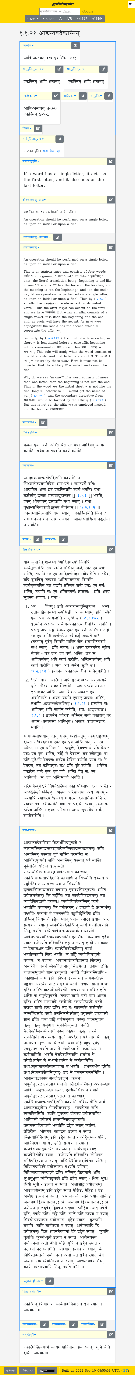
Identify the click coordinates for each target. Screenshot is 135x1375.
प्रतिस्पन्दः (27, 1370)
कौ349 (97, 19)
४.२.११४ (99, 400)
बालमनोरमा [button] (30, 1324)
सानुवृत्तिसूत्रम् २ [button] (33, 69)
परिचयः (10, 1370)
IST (125, 1370)
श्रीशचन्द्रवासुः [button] (31, 247)
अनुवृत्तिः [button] (96, 96)
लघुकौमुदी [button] (29, 1335)
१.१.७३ (39, 395)
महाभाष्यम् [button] (29, 830)
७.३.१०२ (54, 338)
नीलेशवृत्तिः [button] (30, 432)
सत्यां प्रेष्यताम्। (51, 151)
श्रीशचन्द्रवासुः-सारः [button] (34, 200)
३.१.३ (101, 299)
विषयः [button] (27, 128)
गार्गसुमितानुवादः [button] (33, 139)
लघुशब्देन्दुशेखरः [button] (33, 1281)
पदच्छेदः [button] (28, 45)
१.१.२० (32, 19)
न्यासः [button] (27, 539)
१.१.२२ (49, 19)
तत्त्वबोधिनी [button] (88, 1324)
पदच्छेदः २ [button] (30, 96)
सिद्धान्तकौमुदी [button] (32, 1292)
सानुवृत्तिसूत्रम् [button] (75, 69)
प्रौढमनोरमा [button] (59, 1324)
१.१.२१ (81, 704)
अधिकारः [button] (69, 96)
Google (87, 11)
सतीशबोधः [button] (30, 422)
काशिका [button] (28, 465)
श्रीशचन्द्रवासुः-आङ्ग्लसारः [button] (37, 237)
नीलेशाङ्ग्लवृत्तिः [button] (31, 161)
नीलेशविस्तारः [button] (31, 550)
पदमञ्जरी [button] (51, 539)
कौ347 (82, 19)
